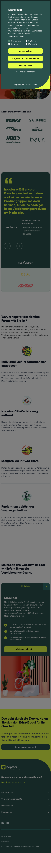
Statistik (32, 41)
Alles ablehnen (25, 65)
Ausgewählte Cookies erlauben (25, 58)
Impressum (19, 84)
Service (14, 44)
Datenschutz (31, 84)
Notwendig (16, 41)
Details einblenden (25, 71)
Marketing (32, 44)
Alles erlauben (25, 51)
